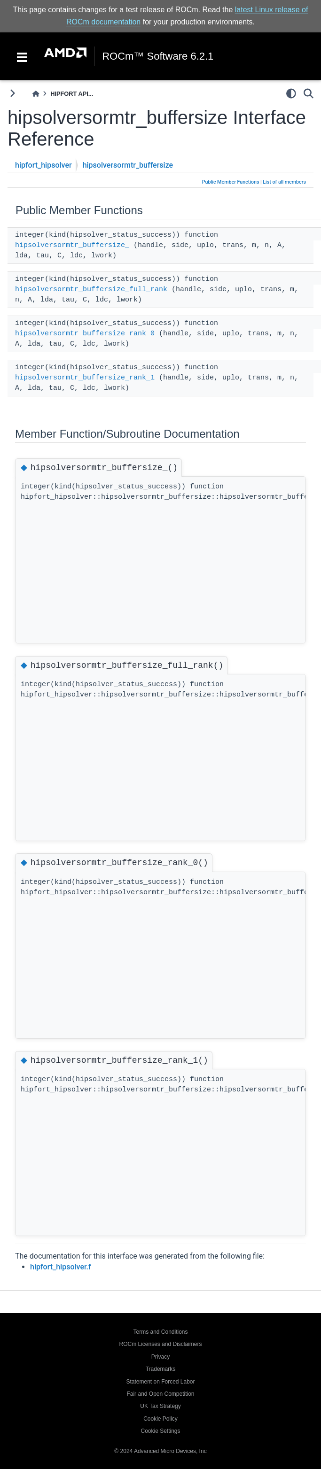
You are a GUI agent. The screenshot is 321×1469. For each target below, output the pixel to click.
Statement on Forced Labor (160, 1381)
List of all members (284, 182)
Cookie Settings (160, 1431)
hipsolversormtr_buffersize (128, 165)
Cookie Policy (160, 1418)
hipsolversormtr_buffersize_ (72, 245)
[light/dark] (291, 93)
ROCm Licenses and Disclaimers (160, 1344)
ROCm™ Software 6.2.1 (157, 56)
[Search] (308, 93)
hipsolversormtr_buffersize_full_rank (91, 290)
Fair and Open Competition (160, 1394)
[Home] (35, 94)
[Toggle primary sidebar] (12, 93)
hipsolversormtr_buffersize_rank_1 (85, 378)
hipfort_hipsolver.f (60, 1266)
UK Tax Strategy (160, 1406)
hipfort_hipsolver (43, 165)
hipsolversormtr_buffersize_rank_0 (85, 334)
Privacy (160, 1356)
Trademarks (161, 1369)
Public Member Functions (230, 182)
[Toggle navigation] (22, 56)
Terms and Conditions (160, 1332)
